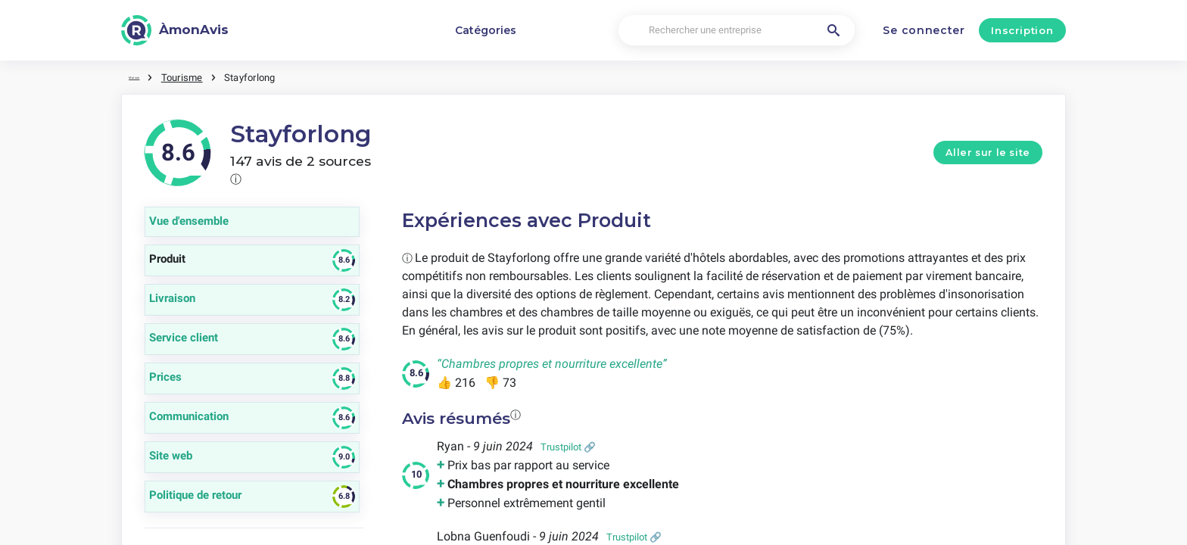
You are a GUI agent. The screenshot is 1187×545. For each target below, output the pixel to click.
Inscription (1022, 30)
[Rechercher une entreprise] (736, 30)
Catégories (485, 30)
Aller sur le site (988, 150)
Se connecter (923, 30)
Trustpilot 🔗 (568, 444)
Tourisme (201, 75)
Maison (144, 75)
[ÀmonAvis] (175, 30)
